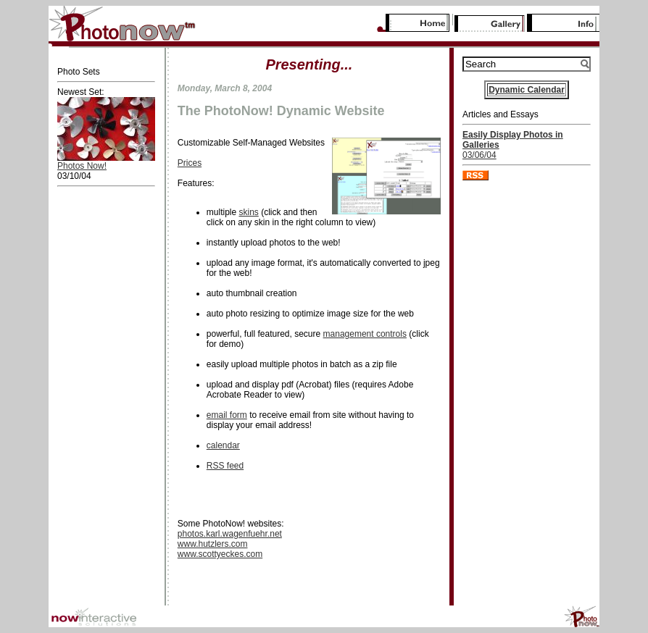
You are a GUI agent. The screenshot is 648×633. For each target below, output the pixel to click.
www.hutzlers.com (213, 544)
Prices (190, 163)
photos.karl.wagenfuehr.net (230, 534)
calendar (223, 445)
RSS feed (225, 466)
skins (248, 212)
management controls (365, 334)
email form (227, 415)
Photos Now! (82, 166)
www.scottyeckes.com (220, 554)
